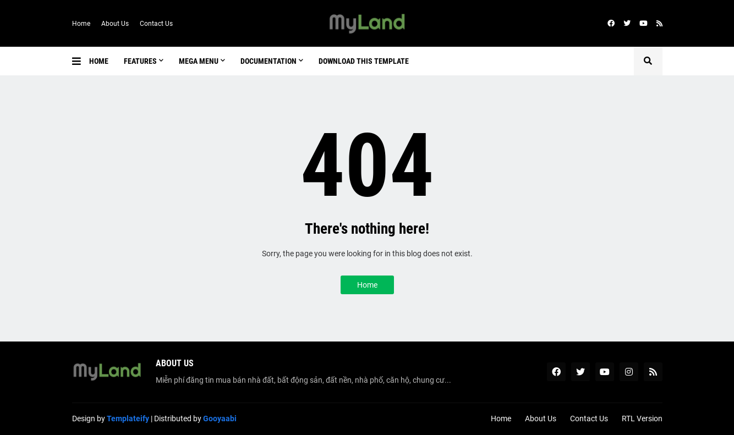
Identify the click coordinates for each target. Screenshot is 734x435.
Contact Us (156, 23)
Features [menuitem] (140, 61)
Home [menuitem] (98, 61)
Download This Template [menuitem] (364, 61)
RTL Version (642, 418)
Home (81, 23)
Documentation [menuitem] (268, 61)
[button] (80, 61)
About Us (115, 23)
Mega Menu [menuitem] (198, 61)
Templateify (128, 418)
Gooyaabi (220, 418)
